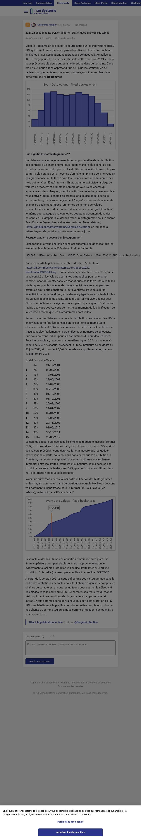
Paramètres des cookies (70, 824)
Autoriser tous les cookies (70, 834)
